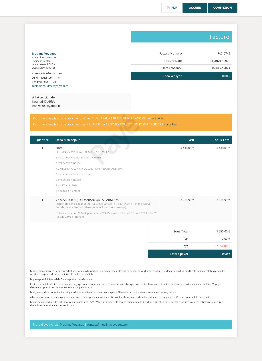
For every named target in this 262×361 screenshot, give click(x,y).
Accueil (195, 8)
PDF (172, 8)
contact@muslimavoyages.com (50, 86)
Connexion (222, 8)
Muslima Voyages (44, 54)
